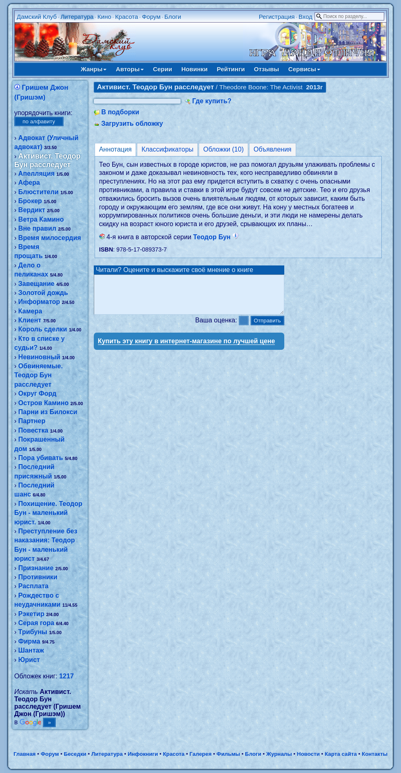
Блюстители (38, 191)
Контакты (374, 754)
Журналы (279, 754)
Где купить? (211, 100)
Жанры (93, 69)
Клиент (29, 320)
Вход (306, 16)
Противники (38, 577)
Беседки (75, 754)
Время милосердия (49, 237)
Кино (104, 16)
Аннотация (115, 149)
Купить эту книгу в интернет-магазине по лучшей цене (186, 348)
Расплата (33, 586)
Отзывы (266, 69)
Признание (36, 567)
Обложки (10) (223, 149)
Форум (151, 16)
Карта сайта (341, 754)
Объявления (273, 149)
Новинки (194, 69)
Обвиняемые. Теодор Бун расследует (38, 375)
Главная (25, 754)
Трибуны (33, 631)
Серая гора (36, 622)
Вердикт (31, 209)
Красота (126, 16)
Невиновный (39, 357)
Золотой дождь (43, 292)
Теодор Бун (216, 236)
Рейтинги (231, 69)
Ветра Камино (41, 219)
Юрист (29, 659)
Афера (29, 182)
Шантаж (31, 650)
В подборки (120, 112)
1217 (66, 676)
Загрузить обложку (132, 123)
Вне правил (37, 228)
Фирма (29, 641)
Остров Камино (43, 402)
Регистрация (277, 16)
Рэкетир (31, 613)
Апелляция (36, 173)
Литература (77, 16)
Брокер (30, 200)
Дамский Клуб (37, 16)
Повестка (33, 430)
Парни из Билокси (47, 411)
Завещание (36, 283)
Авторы (130, 69)
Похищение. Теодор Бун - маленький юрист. (48, 513)
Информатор (39, 301)
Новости (308, 754)
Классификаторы (167, 149)
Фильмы (228, 754)
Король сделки (42, 329)
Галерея (201, 754)
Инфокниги (143, 754)
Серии (162, 69)
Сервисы (304, 69)
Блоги (172, 16)
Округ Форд (37, 393)
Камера (30, 311)
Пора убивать (40, 457)
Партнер (31, 420)
